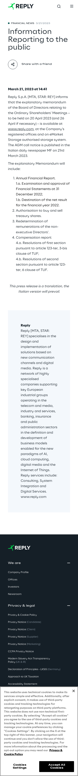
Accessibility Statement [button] (22, 684)
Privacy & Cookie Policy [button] (22, 615)
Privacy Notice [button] (24, 622)
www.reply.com (33, 497)
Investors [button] (13, 587)
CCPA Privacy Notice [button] (21, 651)
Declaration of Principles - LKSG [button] (34, 669)
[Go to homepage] (21, 6)
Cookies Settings (19, 766)
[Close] (73, 691)
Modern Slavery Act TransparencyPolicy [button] (29, 660)
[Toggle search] (59, 6)
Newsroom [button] (14, 594)
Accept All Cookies (56, 766)
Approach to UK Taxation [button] (23, 676)
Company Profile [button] (18, 572)
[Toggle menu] (71, 6)
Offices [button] (12, 579)
